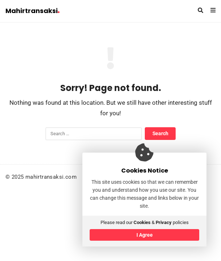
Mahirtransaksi (32, 10)
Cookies (142, 222)
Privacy (164, 222)
